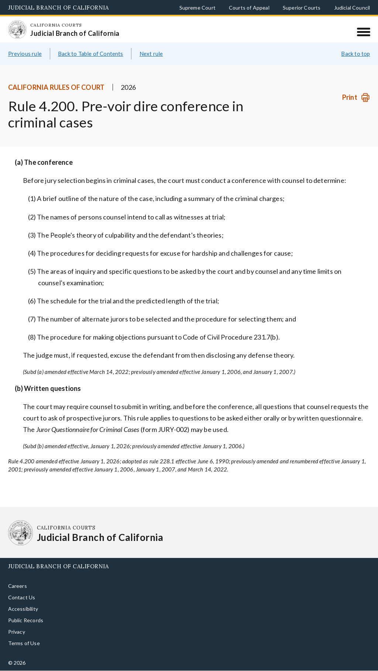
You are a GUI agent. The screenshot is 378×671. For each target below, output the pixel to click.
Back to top (355, 62)
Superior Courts (302, 7)
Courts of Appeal (249, 7)
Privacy (16, 640)
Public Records (26, 629)
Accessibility (23, 617)
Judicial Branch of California (58, 7)
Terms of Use (24, 651)
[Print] (356, 106)
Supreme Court (197, 7)
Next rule (151, 62)
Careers (17, 594)
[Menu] (363, 32)
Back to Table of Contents (90, 62)
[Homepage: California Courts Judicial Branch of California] (20, 32)
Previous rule (25, 62)
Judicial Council (352, 7)
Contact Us (21, 606)
